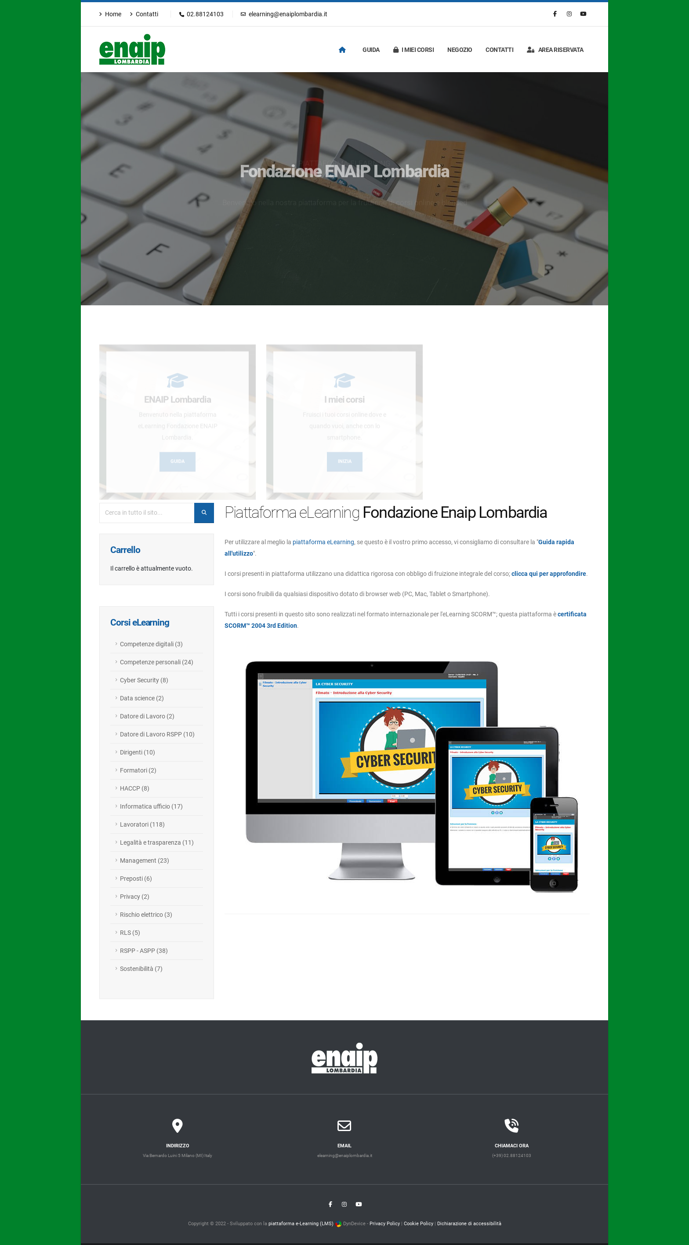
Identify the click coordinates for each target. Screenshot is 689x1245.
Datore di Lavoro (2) (147, 716)
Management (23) (144, 860)
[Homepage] (344, 49)
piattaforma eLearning (323, 542)
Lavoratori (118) (142, 824)
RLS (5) (130, 932)
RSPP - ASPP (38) (144, 950)
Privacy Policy (385, 1223)
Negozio (459, 49)
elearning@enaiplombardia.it (284, 14)
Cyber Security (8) (144, 680)
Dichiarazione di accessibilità (469, 1223)
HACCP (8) (134, 788)
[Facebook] (555, 14)
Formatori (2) (138, 770)
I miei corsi (413, 49)
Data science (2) (142, 698)
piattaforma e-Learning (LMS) (301, 1223)
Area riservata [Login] (555, 49)
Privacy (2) (134, 896)
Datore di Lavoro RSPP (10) (157, 734)
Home (110, 14)
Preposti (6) (136, 878)
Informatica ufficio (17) (151, 806)
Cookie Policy (418, 1223)
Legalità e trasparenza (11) (157, 842)
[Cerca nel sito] (204, 513)
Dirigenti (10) (137, 752)
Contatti (144, 14)
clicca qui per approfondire (548, 573)
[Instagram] (569, 14)
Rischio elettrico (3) (146, 914)
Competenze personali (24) (156, 662)
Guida (371, 49)
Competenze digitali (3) (151, 644)
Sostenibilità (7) (141, 968)
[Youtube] (583, 14)
